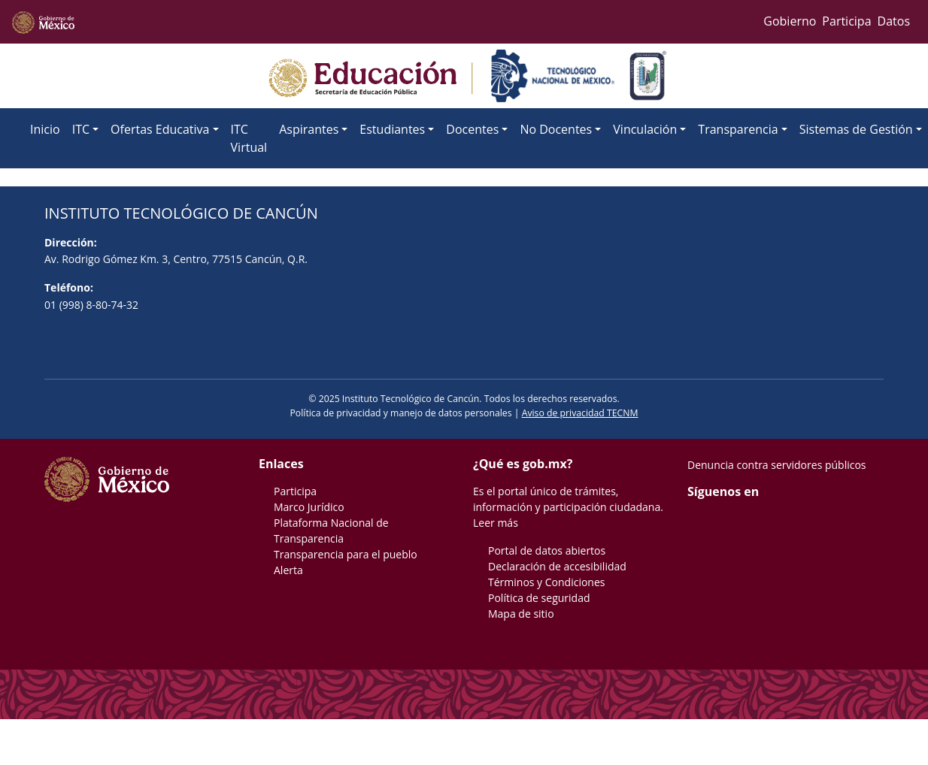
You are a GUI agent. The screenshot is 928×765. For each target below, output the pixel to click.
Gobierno (789, 21)
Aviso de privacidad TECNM (580, 413)
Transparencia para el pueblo (345, 554)
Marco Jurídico (309, 507)
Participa (846, 21)
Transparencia (738, 129)
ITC (80, 129)
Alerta (288, 570)
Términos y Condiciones (546, 582)
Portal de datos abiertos (546, 550)
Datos (894, 21)
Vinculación (645, 129)
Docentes (472, 129)
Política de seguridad (539, 598)
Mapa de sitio (521, 613)
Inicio (45, 129)
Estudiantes (392, 129)
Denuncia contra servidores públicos (776, 465)
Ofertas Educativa (160, 129)
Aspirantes (308, 129)
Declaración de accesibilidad (557, 566)
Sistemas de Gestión (856, 129)
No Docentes (556, 129)
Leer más (495, 523)
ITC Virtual (249, 138)
